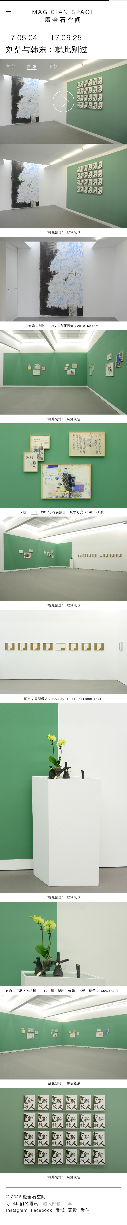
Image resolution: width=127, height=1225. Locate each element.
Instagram (17, 1210)
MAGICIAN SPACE (63, 11)
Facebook (41, 1210)
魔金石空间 (63, 19)
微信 (85, 1210)
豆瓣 (72, 1210)
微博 (60, 1210)
